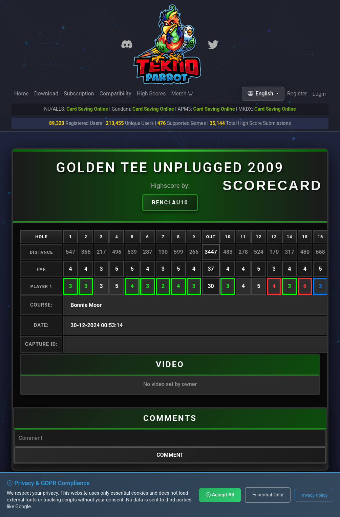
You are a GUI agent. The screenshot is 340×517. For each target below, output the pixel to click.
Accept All (220, 495)
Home (21, 93)
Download (46, 93)
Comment (170, 455)
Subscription (79, 93)
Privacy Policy (313, 495)
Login (319, 95)
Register (297, 94)
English (261, 93)
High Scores (151, 94)
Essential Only (267, 495)
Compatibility (115, 93)
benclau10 (170, 202)
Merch (182, 94)
